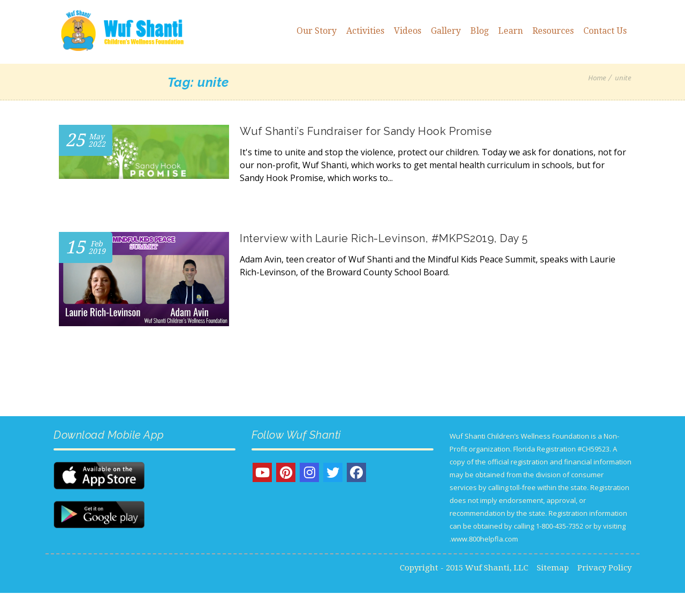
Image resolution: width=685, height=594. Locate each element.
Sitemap (553, 569)
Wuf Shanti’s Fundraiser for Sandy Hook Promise (366, 131)
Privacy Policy (604, 569)
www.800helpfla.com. (484, 540)
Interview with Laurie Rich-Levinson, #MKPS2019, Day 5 (384, 238)
